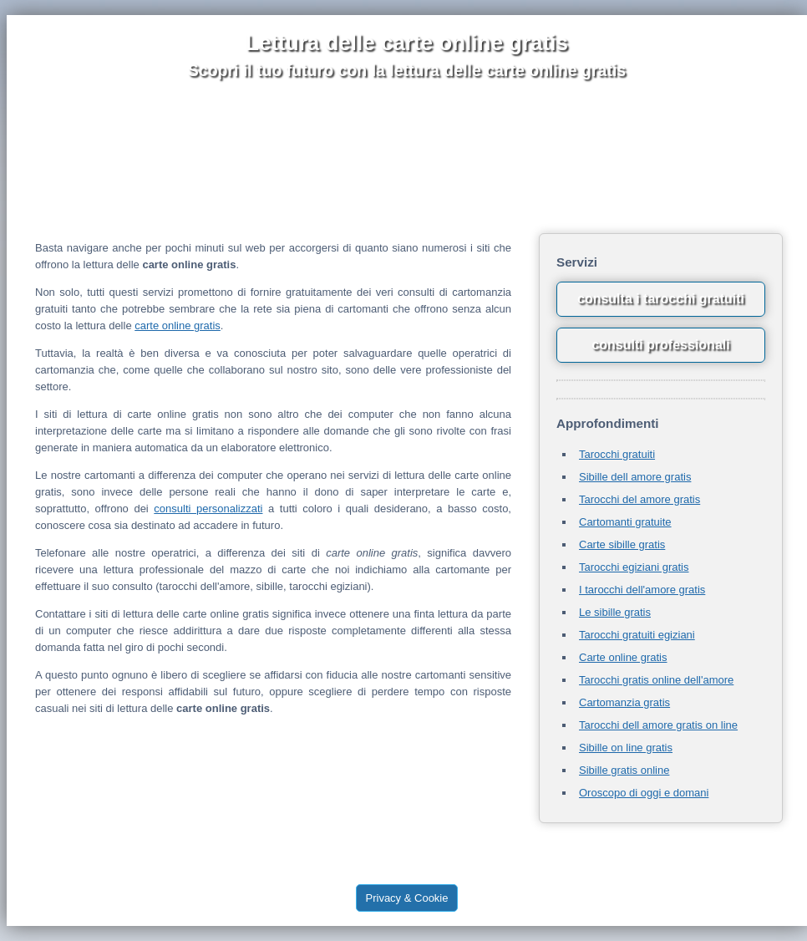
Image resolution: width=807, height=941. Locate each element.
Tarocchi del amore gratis (639, 499)
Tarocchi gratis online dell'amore (656, 680)
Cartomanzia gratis (624, 702)
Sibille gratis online (624, 770)
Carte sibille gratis (622, 544)
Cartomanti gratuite (625, 522)
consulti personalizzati (208, 508)
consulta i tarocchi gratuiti (660, 299)
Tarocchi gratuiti (617, 454)
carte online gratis (177, 325)
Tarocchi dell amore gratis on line (658, 725)
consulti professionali (660, 345)
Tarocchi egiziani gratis (634, 567)
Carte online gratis (623, 657)
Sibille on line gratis (625, 747)
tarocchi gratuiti (313, 854)
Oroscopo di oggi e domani (643, 792)
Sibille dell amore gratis (635, 476)
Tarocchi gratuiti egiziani (637, 634)
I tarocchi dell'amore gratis (642, 589)
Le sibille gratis (615, 612)
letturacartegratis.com (530, 866)
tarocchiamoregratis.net (420, 866)
